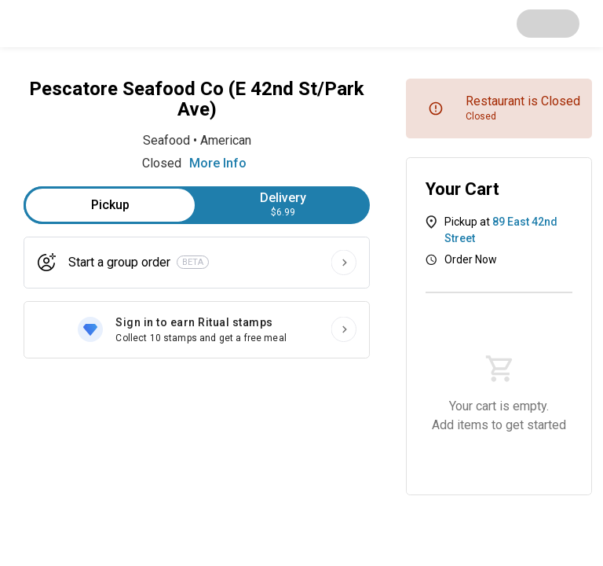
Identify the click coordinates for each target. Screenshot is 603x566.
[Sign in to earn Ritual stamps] (197, 329)
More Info (218, 163)
